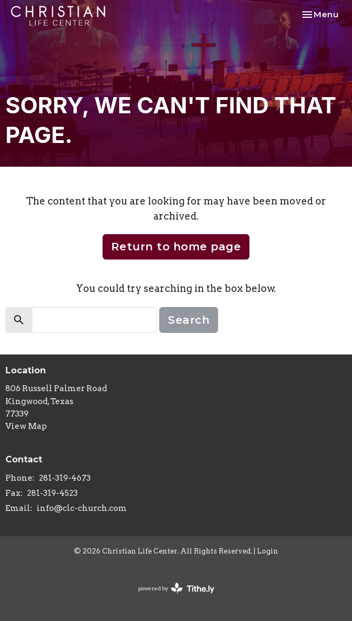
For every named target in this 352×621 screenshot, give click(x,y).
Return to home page (176, 246)
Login (267, 551)
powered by (176, 588)
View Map (26, 426)
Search (188, 319)
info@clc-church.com (82, 508)
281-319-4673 (65, 478)
